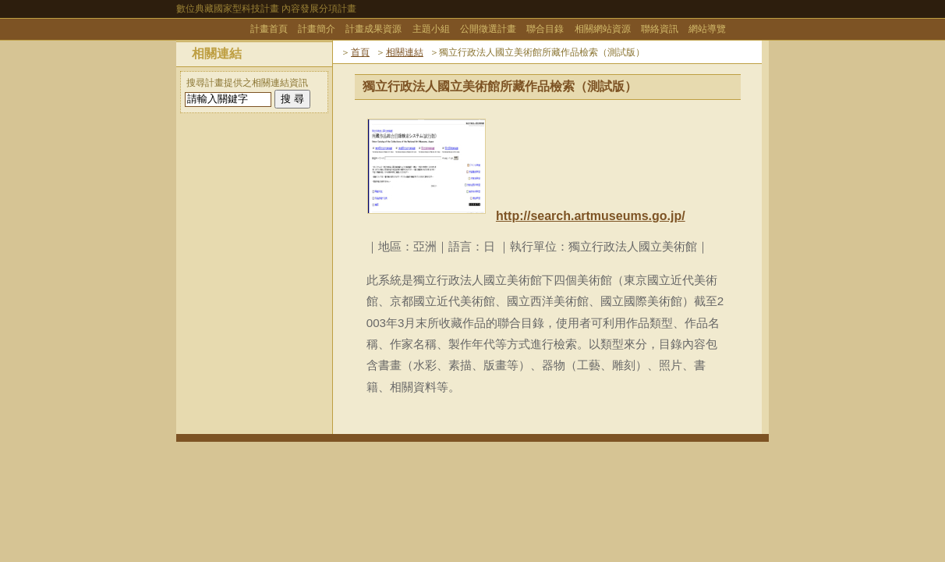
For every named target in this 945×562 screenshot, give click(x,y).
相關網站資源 (603, 28)
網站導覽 (707, 28)
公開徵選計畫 (488, 28)
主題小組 (431, 28)
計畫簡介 (316, 28)
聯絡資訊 (659, 28)
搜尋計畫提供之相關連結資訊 (247, 82)
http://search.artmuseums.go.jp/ (590, 215)
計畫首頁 (269, 28)
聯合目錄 (545, 28)
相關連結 (404, 52)
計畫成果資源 (373, 28)
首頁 (360, 52)
